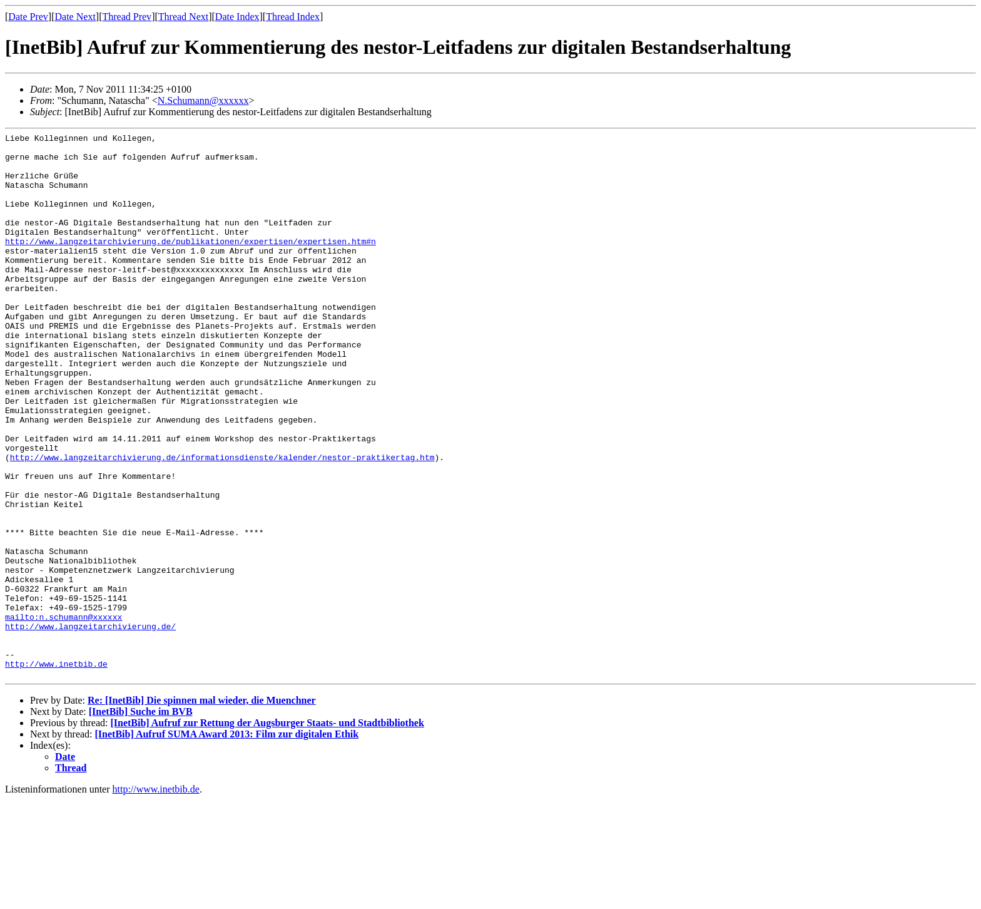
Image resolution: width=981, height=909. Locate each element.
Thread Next (183, 16)
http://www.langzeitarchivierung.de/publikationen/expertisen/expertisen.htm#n (190, 263)
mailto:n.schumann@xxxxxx (63, 714)
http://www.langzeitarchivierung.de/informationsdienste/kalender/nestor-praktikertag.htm (222, 522)
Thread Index (293, 16)
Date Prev (28, 16)
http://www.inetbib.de (56, 770)
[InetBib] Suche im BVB (141, 820)
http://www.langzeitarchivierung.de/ (90, 725)
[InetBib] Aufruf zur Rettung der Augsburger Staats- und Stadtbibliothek (267, 831)
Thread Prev (126, 16)
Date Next (75, 16)
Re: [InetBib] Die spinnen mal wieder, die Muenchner (202, 809)
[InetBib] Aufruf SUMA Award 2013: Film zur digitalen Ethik (227, 843)
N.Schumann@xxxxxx (203, 100)
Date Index (237, 16)
